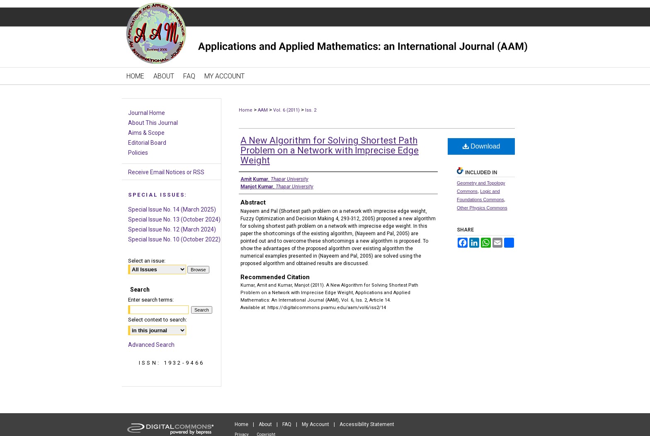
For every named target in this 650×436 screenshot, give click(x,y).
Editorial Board (147, 142)
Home (245, 110)
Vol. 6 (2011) (286, 110)
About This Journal (153, 122)
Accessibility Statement (367, 424)
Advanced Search (151, 344)
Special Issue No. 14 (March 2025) (172, 209)
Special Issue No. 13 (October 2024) (174, 219)
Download (481, 146)
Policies (138, 152)
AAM (263, 110)
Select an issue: (146, 261)
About (265, 424)
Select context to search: (157, 320)
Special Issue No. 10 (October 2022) (174, 239)
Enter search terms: (151, 300)
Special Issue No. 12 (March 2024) (172, 229)
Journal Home (146, 113)
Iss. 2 (310, 110)
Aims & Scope (146, 132)
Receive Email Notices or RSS (166, 172)
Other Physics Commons (482, 207)
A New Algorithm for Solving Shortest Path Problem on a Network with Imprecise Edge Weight (329, 150)
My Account (315, 424)
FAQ (286, 424)
